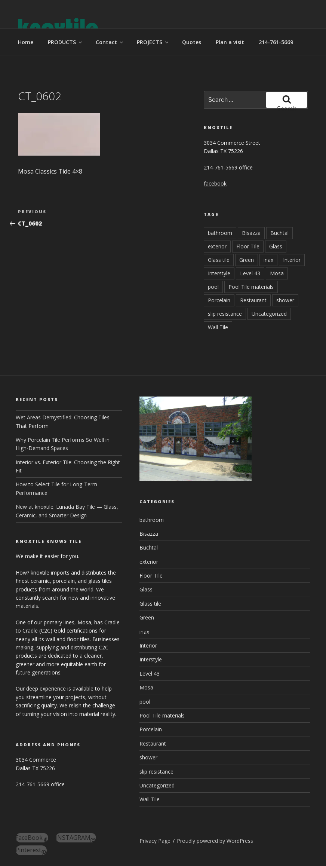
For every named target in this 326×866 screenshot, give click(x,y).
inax (268, 259)
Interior (292, 259)
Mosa (277, 273)
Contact (110, 42)
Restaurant (253, 300)
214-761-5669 (276, 42)
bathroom (220, 232)
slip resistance (225, 313)
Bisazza (251, 232)
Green (246, 259)
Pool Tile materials (251, 286)
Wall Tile (218, 327)
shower (285, 300)
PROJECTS (153, 42)
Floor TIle (247, 246)
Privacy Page (154, 840)
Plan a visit (230, 42)
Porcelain (219, 300)
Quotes (191, 42)
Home (25, 42)
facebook (215, 183)
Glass (275, 246)
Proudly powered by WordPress (215, 840)
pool (213, 286)
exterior (217, 246)
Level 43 (250, 273)
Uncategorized (269, 313)
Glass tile (219, 259)
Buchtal (279, 232)
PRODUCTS (65, 42)
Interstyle (219, 273)
